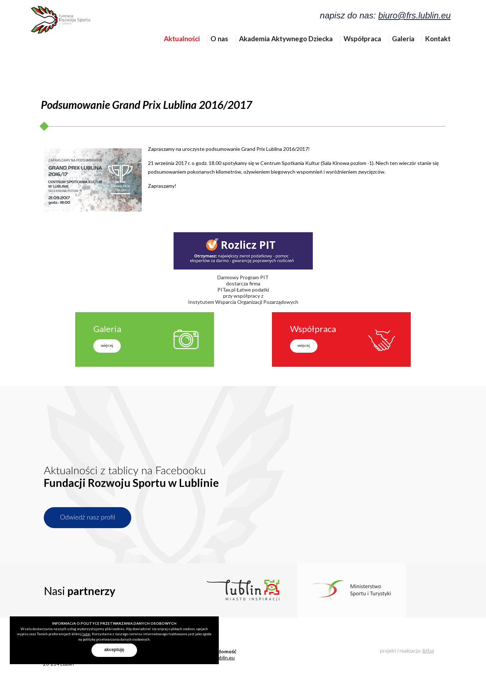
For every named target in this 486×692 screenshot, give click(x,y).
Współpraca (367, 50)
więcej (107, 345)
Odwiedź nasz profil (87, 517)
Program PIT (254, 277)
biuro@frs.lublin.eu (419, 20)
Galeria (408, 50)
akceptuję (114, 649)
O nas (224, 50)
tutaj (86, 634)
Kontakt (443, 50)
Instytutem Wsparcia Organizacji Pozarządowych (243, 302)
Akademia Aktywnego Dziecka (291, 50)
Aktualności (187, 50)
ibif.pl (428, 651)
